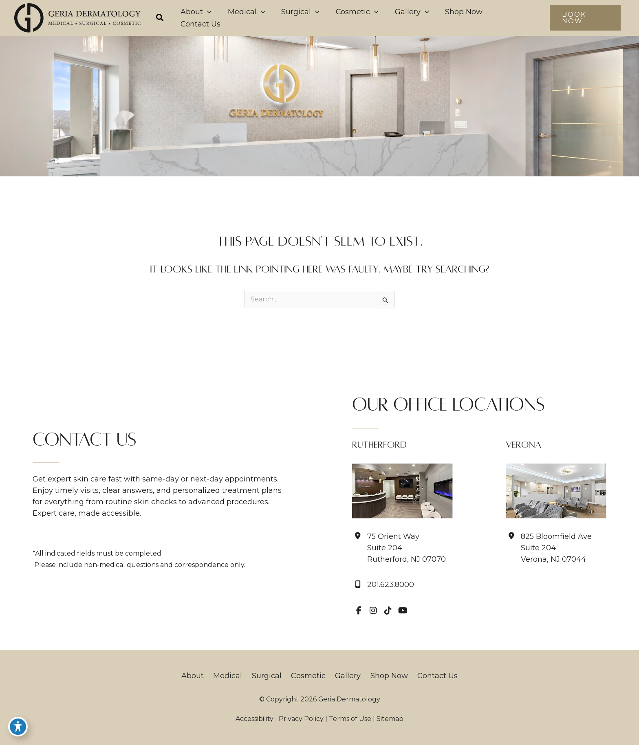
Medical (232, 675)
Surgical (269, 675)
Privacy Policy (301, 719)
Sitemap (390, 719)
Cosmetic (308, 675)
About (199, 675)
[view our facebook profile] (358, 610)
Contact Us (431, 675)
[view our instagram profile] (373, 610)
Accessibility (254, 719)
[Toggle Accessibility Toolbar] (18, 727)
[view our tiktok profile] (387, 610)
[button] (210, 19)
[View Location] (399, 548)
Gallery (346, 675)
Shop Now (384, 675)
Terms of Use (350, 719)
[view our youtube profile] (402, 610)
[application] (253, 18)
